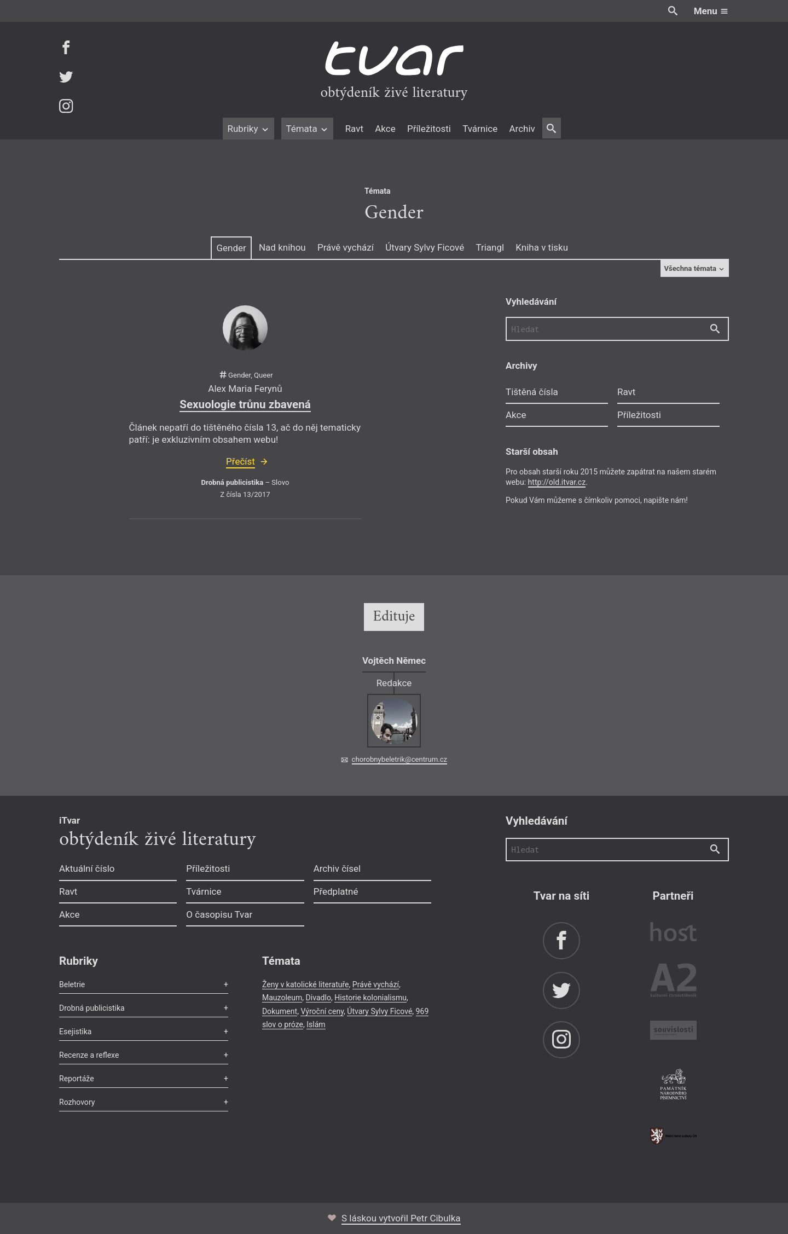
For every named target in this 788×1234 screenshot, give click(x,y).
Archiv (522, 128)
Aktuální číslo (87, 868)
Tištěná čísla (532, 391)
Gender (231, 247)
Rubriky (248, 128)
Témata (307, 128)
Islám (315, 1024)
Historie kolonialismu (370, 997)
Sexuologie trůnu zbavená (244, 404)
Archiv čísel (337, 868)
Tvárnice (479, 128)
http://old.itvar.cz (557, 482)
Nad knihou (282, 247)
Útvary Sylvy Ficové (424, 247)
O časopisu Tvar (219, 914)
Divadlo (318, 997)
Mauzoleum (282, 997)
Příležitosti (429, 128)
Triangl (490, 247)
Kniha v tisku (541, 247)
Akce (385, 128)
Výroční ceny (322, 1011)
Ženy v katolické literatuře (305, 984)
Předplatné (336, 891)
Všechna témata (694, 268)
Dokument (279, 1011)
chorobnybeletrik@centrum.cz (399, 759)
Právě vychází (345, 247)
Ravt (354, 128)
